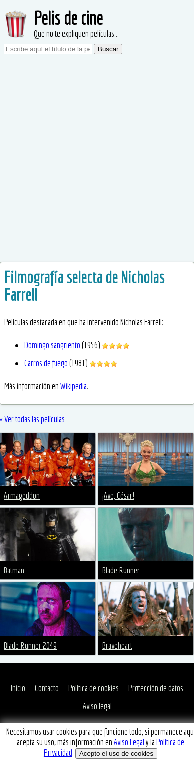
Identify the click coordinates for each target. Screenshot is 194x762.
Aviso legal (97, 706)
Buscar (108, 49)
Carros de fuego (46, 363)
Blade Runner (121, 570)
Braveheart (117, 645)
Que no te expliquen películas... (76, 33)
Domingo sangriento (52, 345)
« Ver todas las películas (32, 419)
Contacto (47, 688)
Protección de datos (155, 688)
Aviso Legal (129, 742)
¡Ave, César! (118, 495)
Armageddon (22, 495)
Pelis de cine (68, 18)
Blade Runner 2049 (30, 645)
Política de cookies (93, 688)
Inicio (18, 688)
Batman (14, 570)
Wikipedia (73, 386)
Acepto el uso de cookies (116, 753)
